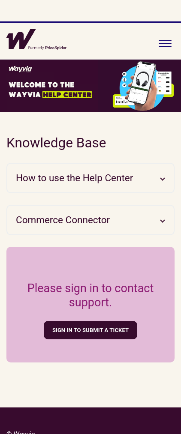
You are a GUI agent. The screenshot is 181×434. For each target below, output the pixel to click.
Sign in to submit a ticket (90, 330)
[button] (165, 41)
